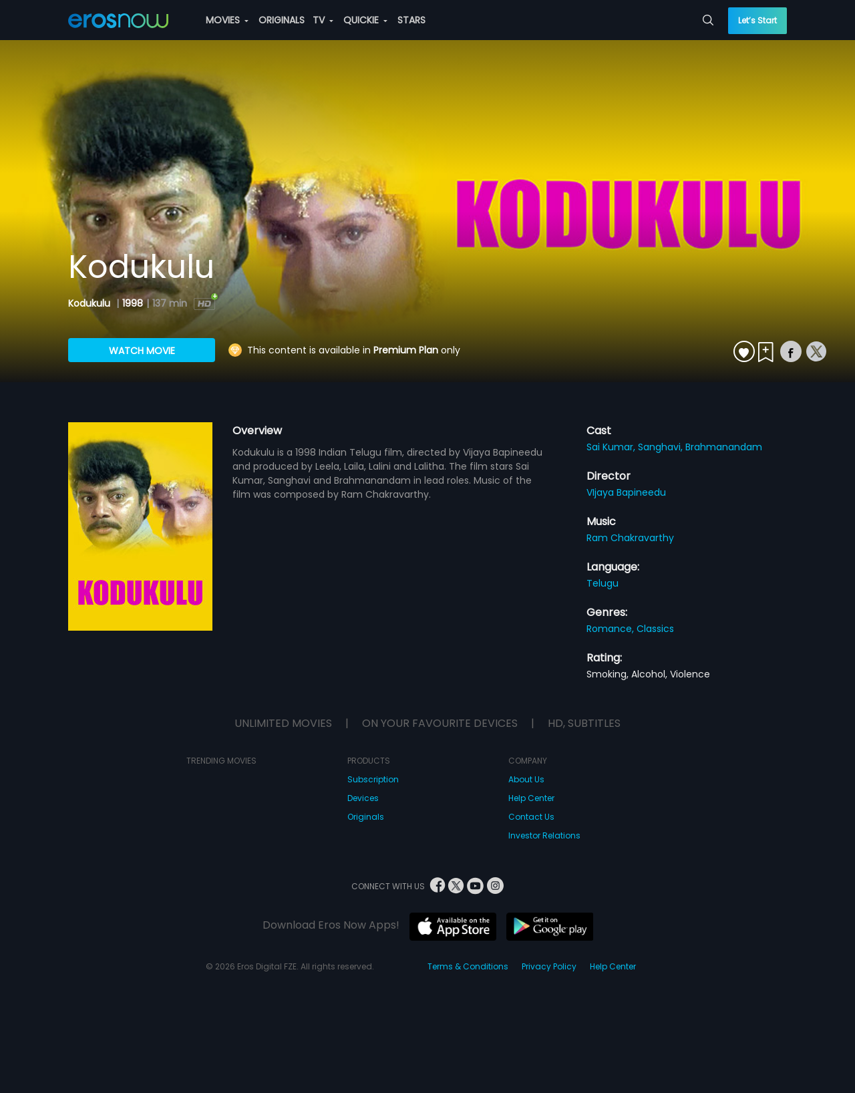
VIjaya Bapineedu (626, 492)
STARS (411, 20)
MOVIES (227, 20)
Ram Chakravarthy (630, 537)
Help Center (531, 798)
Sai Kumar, (612, 447)
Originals (365, 816)
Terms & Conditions (468, 966)
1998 (132, 303)
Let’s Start (757, 20)
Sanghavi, (661, 447)
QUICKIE (365, 20)
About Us (526, 779)
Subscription (373, 779)
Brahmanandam (723, 447)
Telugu (602, 583)
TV (323, 20)
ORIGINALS (282, 20)
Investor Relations (544, 835)
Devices (363, 798)
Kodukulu (90, 303)
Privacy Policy (549, 966)
